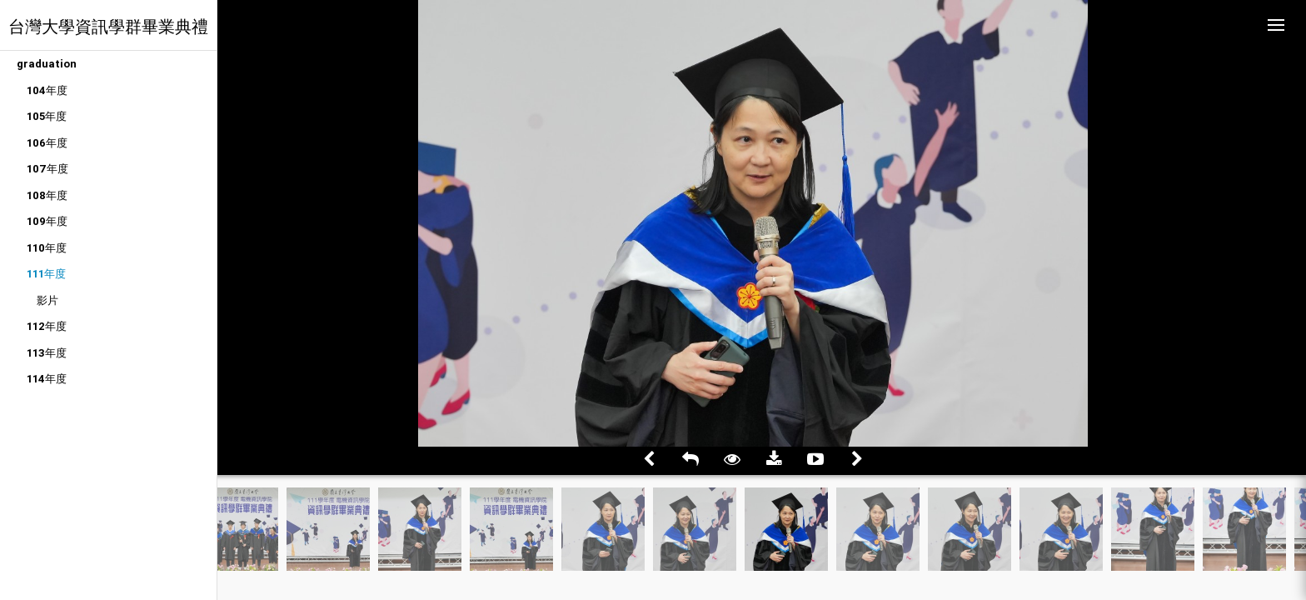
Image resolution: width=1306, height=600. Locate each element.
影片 (47, 300)
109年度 (47, 221)
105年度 (47, 116)
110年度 (47, 248)
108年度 (47, 195)
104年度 (47, 90)
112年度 (47, 326)
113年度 (47, 353)
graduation (47, 64)
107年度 (47, 169)
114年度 (47, 379)
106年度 (47, 143)
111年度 (46, 274)
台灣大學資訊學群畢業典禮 (108, 26)
